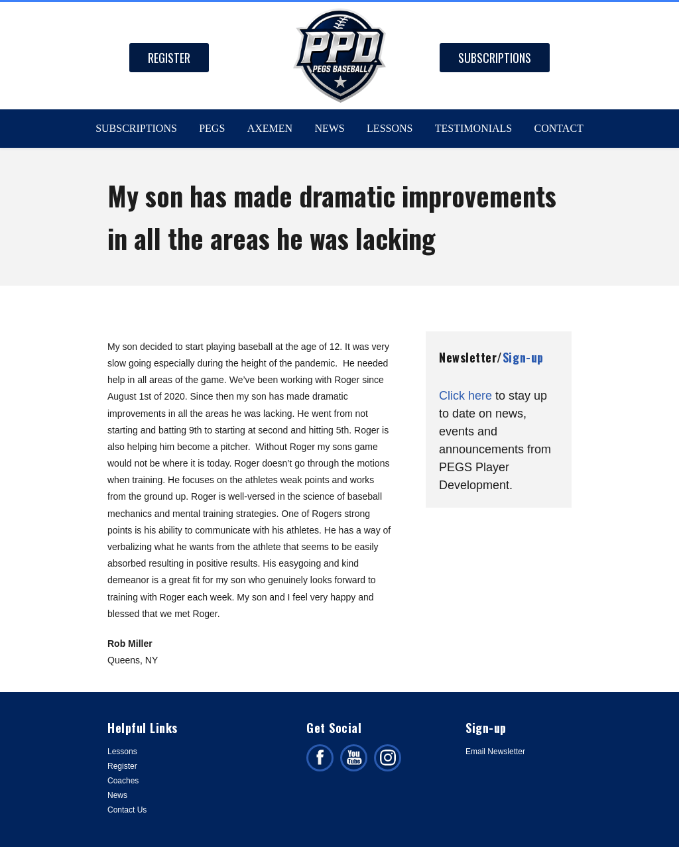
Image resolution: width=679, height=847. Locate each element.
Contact (559, 128)
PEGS (212, 128)
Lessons (389, 128)
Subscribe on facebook (353, 757)
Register (169, 57)
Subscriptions (494, 57)
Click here (465, 395)
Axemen (269, 128)
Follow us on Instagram (387, 757)
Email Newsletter (495, 751)
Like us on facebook (320, 757)
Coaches (123, 780)
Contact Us (127, 810)
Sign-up (523, 357)
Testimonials (473, 128)
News (329, 128)
